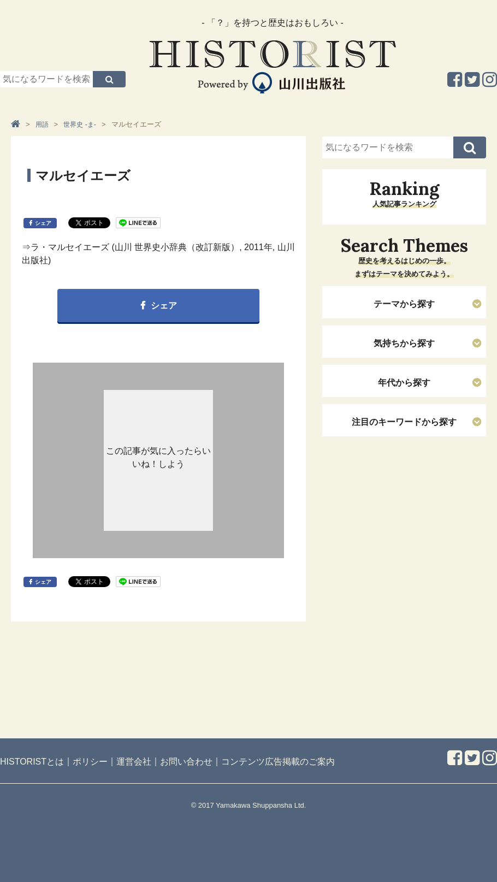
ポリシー (90, 761)
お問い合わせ (186, 761)
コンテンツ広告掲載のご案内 (278, 761)
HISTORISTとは (32, 761)
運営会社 (133, 761)
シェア (43, 223)
